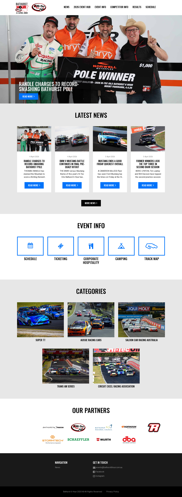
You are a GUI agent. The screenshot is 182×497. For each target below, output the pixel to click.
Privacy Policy (112, 491)
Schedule (151, 7)
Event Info (100, 7)
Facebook (98, 471)
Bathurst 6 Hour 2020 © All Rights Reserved (82, 491)
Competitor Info (119, 7)
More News (91, 203)
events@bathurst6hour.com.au (107, 467)
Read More (28, 96)
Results (137, 7)
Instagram (98, 476)
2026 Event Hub (82, 7)
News (66, 7)
